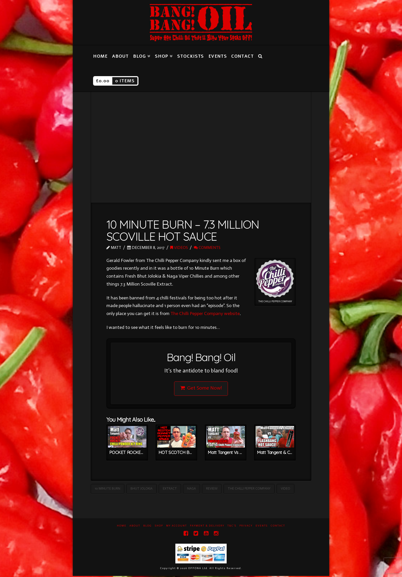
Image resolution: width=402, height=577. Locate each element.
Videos (179, 247)
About (134, 526)
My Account (176, 526)
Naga (191, 489)
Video (285, 489)
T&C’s (231, 526)
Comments (207, 247)
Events (262, 526)
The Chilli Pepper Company (249, 489)
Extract (170, 489)
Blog (147, 526)
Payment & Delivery (207, 526)
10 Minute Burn (107, 489)
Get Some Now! (201, 388)
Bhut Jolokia (141, 489)
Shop (159, 526)
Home (121, 526)
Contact (278, 526)
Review (211, 489)
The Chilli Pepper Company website (205, 313)
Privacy (246, 526)
